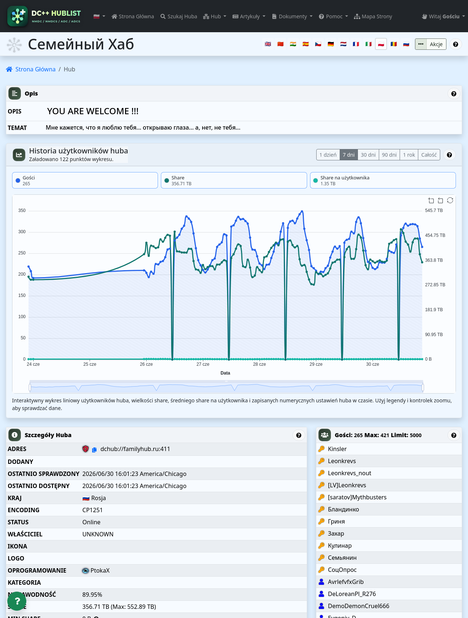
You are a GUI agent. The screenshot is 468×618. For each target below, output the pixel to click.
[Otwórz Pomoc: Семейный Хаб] (456, 44)
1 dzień (328, 154)
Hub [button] (212, 16)
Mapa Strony (373, 16)
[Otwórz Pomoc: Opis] (454, 93)
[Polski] (381, 44)
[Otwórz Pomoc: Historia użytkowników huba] (449, 154)
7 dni (349, 154)
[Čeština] (318, 44)
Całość (429, 154)
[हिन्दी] (293, 44)
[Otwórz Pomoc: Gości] (454, 435)
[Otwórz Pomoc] (16, 601)
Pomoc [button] (331, 16)
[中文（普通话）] (280, 44)
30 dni (368, 154)
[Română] (394, 44)
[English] (268, 44)
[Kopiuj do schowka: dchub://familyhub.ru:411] (94, 450)
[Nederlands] (343, 44)
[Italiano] (368, 44)
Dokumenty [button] (289, 16)
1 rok (409, 154)
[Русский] (406, 44)
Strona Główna (132, 16)
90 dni (389, 154)
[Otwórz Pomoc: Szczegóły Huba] (299, 435)
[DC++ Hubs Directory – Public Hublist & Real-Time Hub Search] (45, 16)
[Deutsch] (331, 44)
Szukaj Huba (178, 16)
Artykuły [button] (246, 16)
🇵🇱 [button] (97, 16)
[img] (234, 294)
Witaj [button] (441, 16)
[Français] (356, 44)
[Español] (306, 44)
